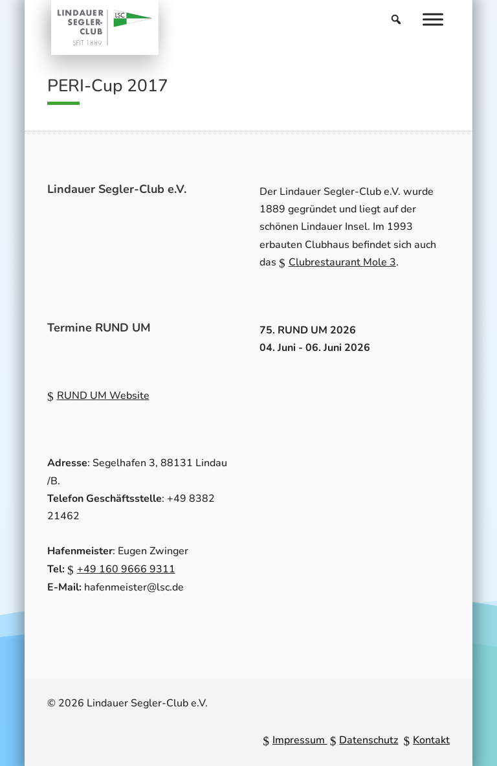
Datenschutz (368, 740)
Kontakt (431, 740)
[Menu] (433, 19)
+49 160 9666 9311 (126, 569)
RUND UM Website (103, 396)
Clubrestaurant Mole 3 (342, 262)
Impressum (299, 740)
